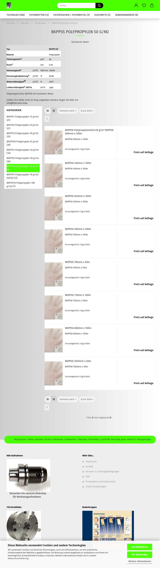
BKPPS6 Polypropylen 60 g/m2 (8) (23, 168)
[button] (136, 5)
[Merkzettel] (144, 5)
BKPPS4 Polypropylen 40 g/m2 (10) (23, 151)
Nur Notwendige (140, 554)
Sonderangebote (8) (126, 14)
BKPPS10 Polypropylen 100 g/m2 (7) (21, 184)
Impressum (91, 461)
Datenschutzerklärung (18, 558)
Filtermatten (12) (39, 14)
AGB (87, 476)
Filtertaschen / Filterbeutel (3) (71, 14)
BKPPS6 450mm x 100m (78, 163)
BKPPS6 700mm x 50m (77, 262)
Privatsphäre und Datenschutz (100, 481)
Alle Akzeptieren (140, 547)
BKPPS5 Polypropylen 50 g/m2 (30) (23, 160)
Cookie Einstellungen (95, 486)
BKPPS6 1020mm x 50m (78, 361)
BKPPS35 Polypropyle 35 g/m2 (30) (22, 143)
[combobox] (68, 111)
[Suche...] (99, 5)
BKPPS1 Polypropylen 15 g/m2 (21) (22, 118)
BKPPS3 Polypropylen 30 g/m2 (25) (22, 135)
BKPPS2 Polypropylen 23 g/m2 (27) (22, 127)
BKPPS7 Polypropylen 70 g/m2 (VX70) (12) (22, 176)
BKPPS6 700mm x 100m (78, 229)
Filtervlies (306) (16, 14)
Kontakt (89, 466)
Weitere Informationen (139, 561)
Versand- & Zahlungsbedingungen (102, 471)
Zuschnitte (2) (102, 14)
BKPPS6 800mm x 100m (78, 328)
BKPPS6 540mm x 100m (78, 196)
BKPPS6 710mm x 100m (78, 295)
